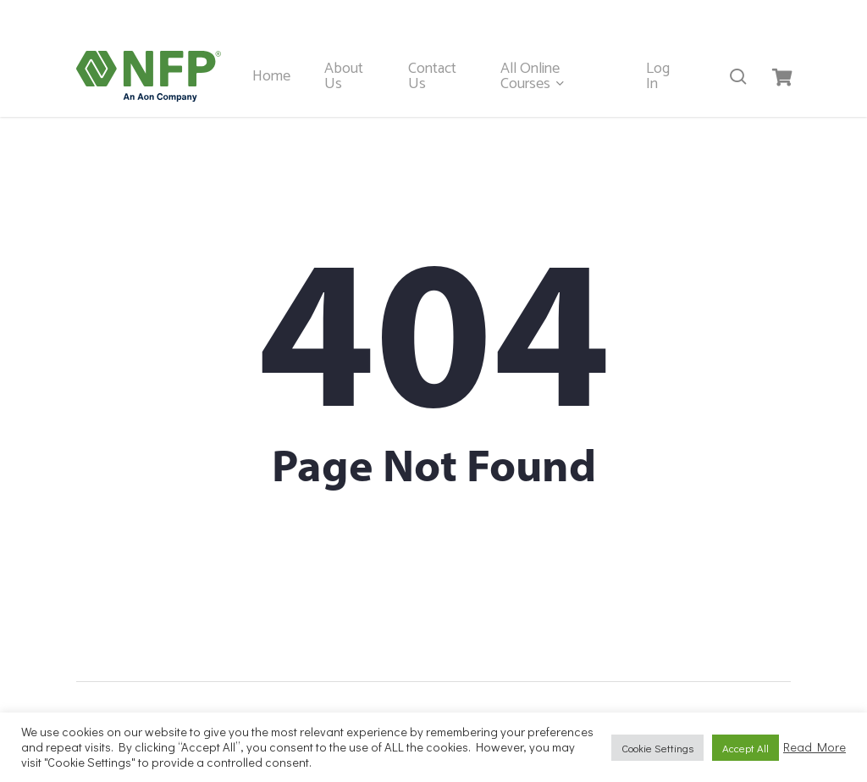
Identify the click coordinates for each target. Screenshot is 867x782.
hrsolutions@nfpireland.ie (711, 17)
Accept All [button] (745, 747)
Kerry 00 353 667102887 (350, 17)
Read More (814, 747)
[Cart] (781, 76)
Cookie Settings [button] (657, 747)
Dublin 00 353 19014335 (532, 17)
